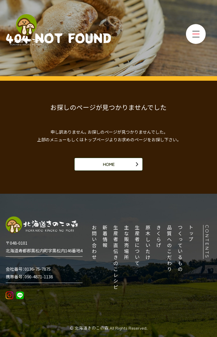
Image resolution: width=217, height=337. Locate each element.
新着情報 (105, 237)
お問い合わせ (95, 243)
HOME (108, 164)
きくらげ (159, 237)
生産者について (137, 245)
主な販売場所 (127, 243)
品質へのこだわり (170, 248)
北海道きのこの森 (92, 328)
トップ (191, 234)
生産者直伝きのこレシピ (116, 257)
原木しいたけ (148, 243)
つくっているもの (180, 248)
